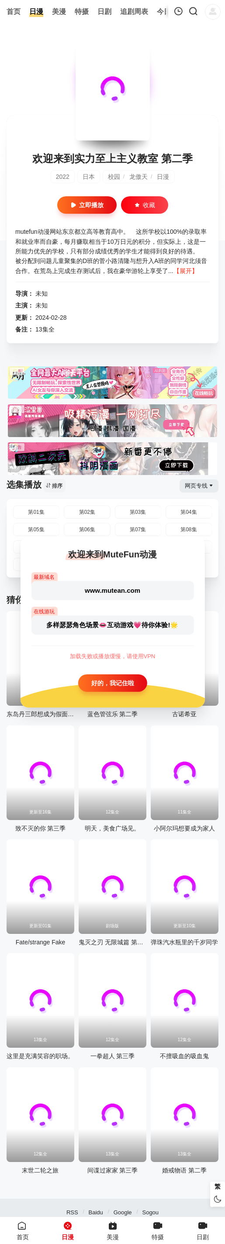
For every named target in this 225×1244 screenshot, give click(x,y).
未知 (41, 293)
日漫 (163, 176)
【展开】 (185, 270)
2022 (62, 176)
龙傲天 (138, 176)
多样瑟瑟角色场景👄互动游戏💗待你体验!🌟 (112, 625)
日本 (89, 176)
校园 (114, 176)
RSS (72, 1212)
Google (123, 1212)
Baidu (96, 1212)
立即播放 (87, 205)
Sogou (150, 1212)
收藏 (144, 205)
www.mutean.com (112, 590)
